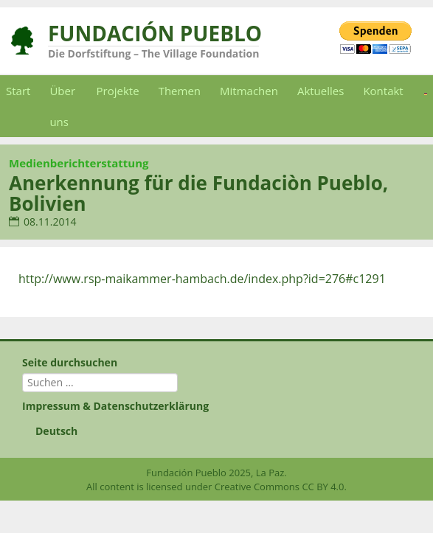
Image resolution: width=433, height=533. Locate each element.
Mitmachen (249, 90)
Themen (180, 90)
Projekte (118, 90)
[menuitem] (216, 431)
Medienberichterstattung (79, 163)
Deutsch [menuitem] (56, 431)
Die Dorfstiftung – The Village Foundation (153, 53)
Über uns (62, 106)
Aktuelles (320, 90)
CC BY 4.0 (323, 486)
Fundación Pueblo (155, 33)
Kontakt (383, 90)
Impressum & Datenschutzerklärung (115, 406)
